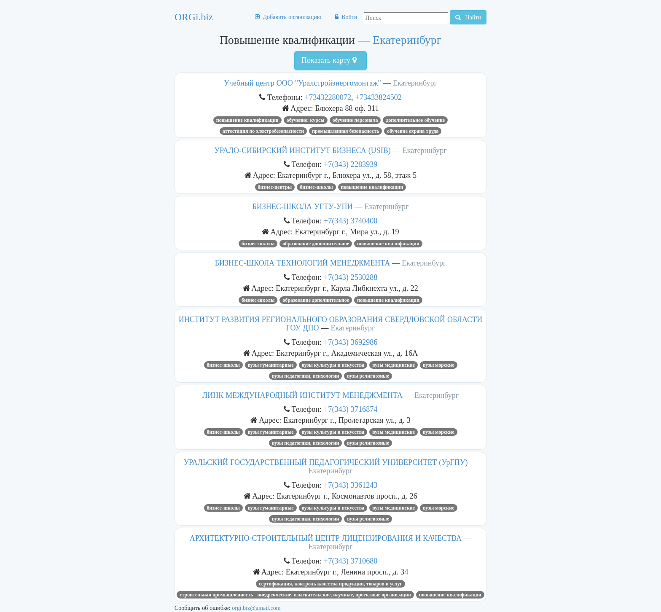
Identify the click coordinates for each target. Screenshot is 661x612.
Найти (468, 17)
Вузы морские (438, 365)
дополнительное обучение (415, 120)
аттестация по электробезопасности (263, 131)
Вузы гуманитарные (271, 365)
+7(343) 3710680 (350, 561)
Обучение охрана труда (412, 131)
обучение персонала (355, 120)
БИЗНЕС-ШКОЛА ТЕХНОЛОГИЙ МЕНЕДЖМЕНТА (302, 263)
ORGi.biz (194, 17)
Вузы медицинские (393, 365)
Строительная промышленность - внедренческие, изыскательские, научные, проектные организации (295, 594)
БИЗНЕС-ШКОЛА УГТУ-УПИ (303, 206)
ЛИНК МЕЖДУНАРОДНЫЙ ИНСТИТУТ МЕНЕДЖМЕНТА (302, 395)
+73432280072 (328, 97)
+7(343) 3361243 (350, 485)
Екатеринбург (407, 40)
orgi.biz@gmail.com (256, 608)
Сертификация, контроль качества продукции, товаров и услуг (330, 583)
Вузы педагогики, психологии (305, 375)
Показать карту (329, 60)
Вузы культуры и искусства (333, 365)
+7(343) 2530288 (350, 277)
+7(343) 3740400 (350, 221)
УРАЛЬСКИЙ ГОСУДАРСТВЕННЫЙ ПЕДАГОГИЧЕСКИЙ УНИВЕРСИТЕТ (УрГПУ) (325, 462)
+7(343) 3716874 (350, 409)
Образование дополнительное (315, 243)
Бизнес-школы (316, 187)
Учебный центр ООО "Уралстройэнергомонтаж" (302, 83)
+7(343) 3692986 (350, 342)
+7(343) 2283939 (350, 164)
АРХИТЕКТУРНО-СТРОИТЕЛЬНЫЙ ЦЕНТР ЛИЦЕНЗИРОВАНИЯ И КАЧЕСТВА (326, 538)
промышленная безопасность (345, 131)
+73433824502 (378, 97)
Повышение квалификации (247, 120)
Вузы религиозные (368, 375)
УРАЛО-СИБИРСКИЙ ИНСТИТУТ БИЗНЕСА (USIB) (302, 150)
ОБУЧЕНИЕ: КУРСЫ (306, 120)
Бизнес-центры (275, 187)
